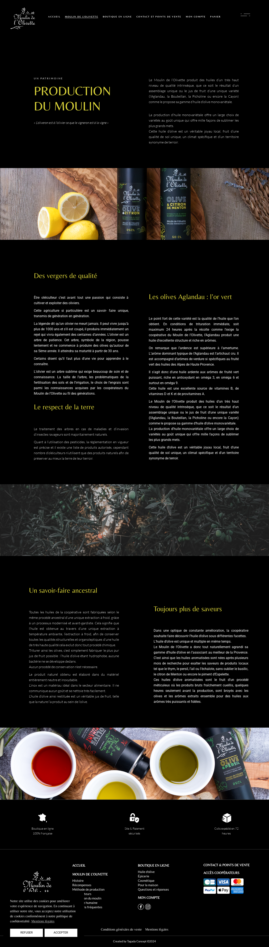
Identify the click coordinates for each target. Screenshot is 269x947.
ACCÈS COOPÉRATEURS (221, 873)
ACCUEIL (78, 865)
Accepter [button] (61, 932)
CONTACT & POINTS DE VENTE (226, 865)
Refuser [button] (26, 932)
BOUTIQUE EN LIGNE (153, 865)
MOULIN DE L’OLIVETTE (90, 874)
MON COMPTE (149, 898)
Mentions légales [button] (42, 921)
